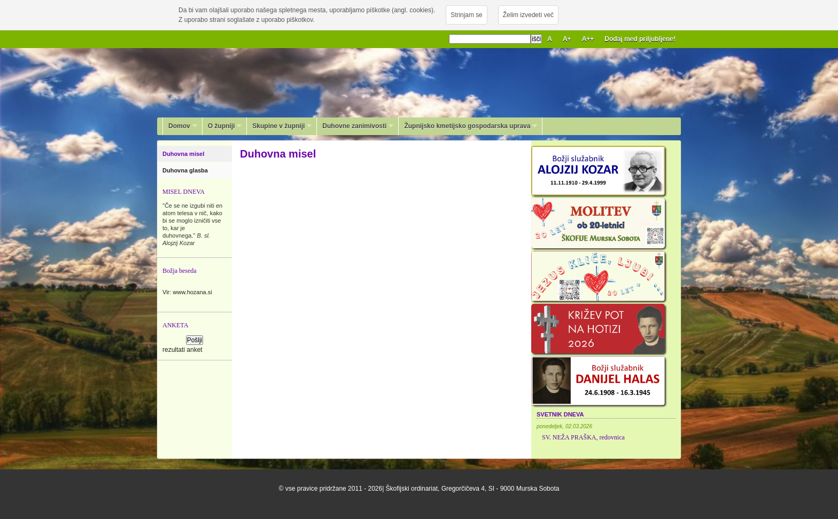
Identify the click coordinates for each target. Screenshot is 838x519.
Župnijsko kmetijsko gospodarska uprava (468, 126)
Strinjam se (466, 15)
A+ (567, 39)
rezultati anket (182, 349)
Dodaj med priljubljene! (640, 39)
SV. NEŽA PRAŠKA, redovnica (583, 437)
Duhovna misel (184, 154)
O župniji (222, 126)
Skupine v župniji (279, 126)
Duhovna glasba (186, 170)
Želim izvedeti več (528, 15)
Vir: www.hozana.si (187, 292)
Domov (180, 126)
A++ (588, 39)
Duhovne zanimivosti (355, 126)
